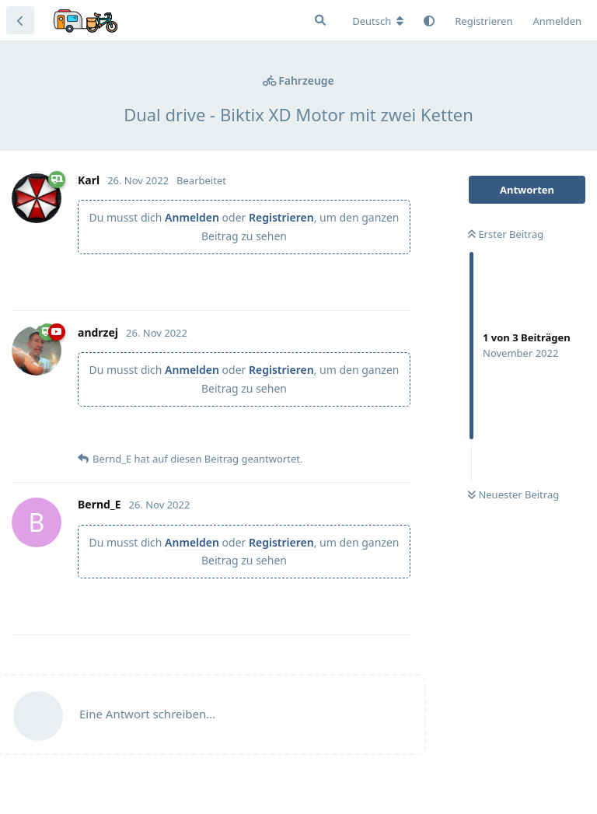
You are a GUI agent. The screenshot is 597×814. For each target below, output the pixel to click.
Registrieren (281, 217)
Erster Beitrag (505, 234)
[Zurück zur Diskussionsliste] (20, 20)
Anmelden (192, 217)
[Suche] (320, 20)
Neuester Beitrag (513, 494)
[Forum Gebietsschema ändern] (378, 21)
